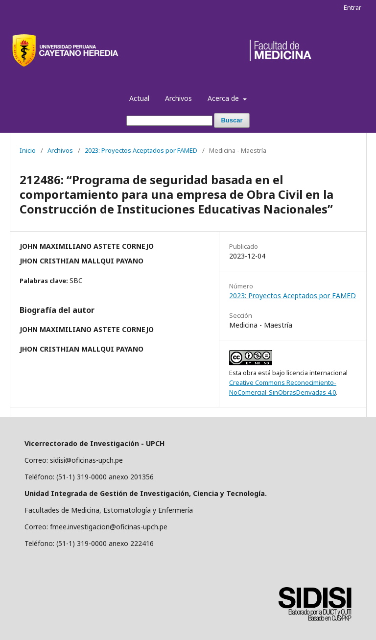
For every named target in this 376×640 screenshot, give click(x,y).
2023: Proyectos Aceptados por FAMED (141, 150)
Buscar (231, 120)
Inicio (28, 150)
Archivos (178, 98)
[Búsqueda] (169, 121)
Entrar (352, 7)
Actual (139, 98)
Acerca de (224, 98)
